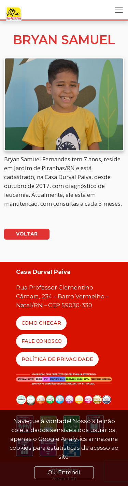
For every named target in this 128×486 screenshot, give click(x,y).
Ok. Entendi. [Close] (64, 472)
